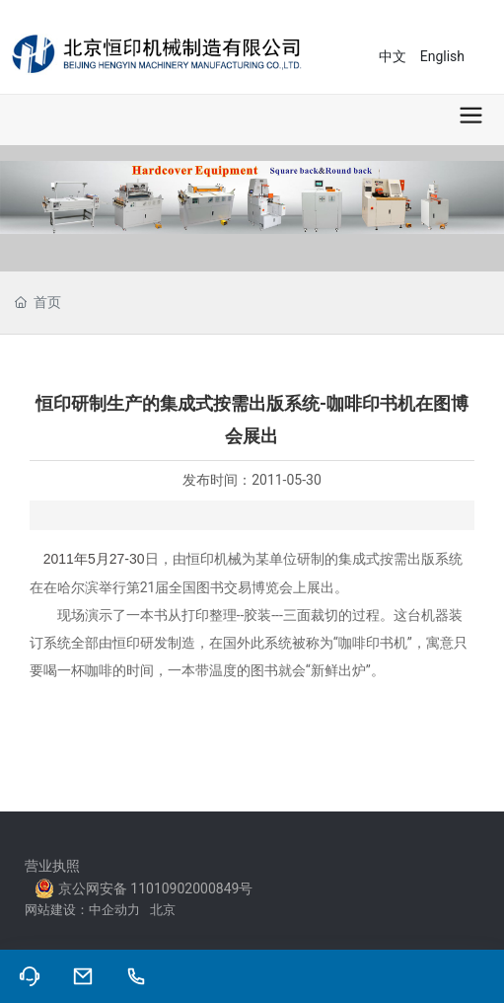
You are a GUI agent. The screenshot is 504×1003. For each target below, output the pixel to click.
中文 (392, 56)
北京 (165, 909)
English (442, 56)
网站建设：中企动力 (87, 909)
